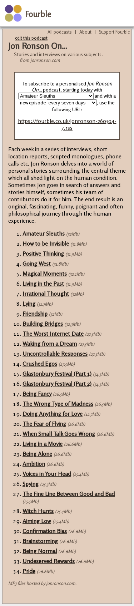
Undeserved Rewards (49, 561)
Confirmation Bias (45, 530)
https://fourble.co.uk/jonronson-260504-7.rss (67, 124)
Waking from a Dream (50, 343)
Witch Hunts (38, 510)
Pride (29, 571)
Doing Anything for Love (53, 413)
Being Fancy (37, 393)
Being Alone (37, 453)
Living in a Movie (43, 443)
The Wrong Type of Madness (58, 403)
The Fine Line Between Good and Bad (69, 493)
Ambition (34, 463)
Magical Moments (45, 273)
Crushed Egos (40, 363)
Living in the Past (43, 283)
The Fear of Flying (44, 423)
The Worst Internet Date (53, 333)
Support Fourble (114, 32)
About (85, 32)
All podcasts (60, 32)
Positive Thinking (43, 253)
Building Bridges (43, 323)
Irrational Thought (46, 293)
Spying (31, 483)
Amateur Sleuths (44, 233)
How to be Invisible (46, 243)
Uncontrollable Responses (55, 353)
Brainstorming (40, 541)
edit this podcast (31, 38)
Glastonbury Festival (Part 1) (57, 373)
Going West (37, 263)
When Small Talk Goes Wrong (59, 433)
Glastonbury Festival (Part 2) (57, 383)
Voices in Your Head (47, 473)
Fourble (38, 14)
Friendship (35, 313)
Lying (29, 303)
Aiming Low (37, 520)
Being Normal (40, 551)
